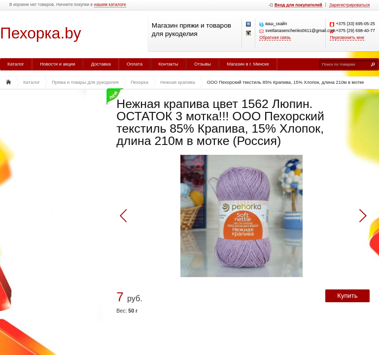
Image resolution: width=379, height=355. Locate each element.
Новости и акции (57, 64)
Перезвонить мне (347, 38)
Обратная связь (275, 38)
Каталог (15, 64)
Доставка (101, 64)
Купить (347, 295)
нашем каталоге (110, 4)
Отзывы (202, 64)
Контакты (168, 64)
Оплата (134, 64)
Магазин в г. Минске (248, 64)
